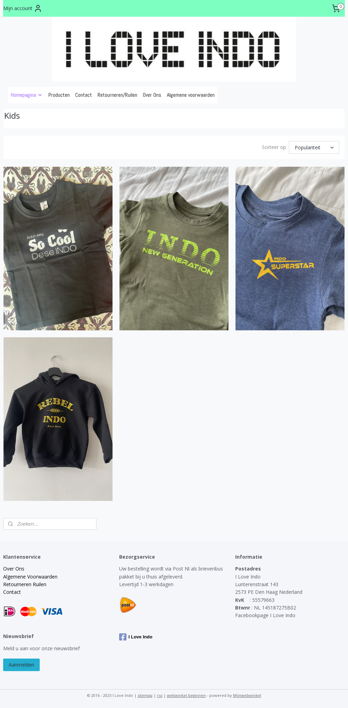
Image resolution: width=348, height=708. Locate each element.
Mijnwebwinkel (247, 695)
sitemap (145, 695)
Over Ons (152, 95)
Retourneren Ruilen (24, 584)
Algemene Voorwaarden (30, 576)
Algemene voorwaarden (191, 95)
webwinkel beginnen (186, 695)
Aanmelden (21, 664)
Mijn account (22, 8)
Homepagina (27, 95)
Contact (83, 95)
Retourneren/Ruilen (117, 95)
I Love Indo (136, 637)
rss (159, 695)
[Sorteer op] (314, 147)
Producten (59, 95)
